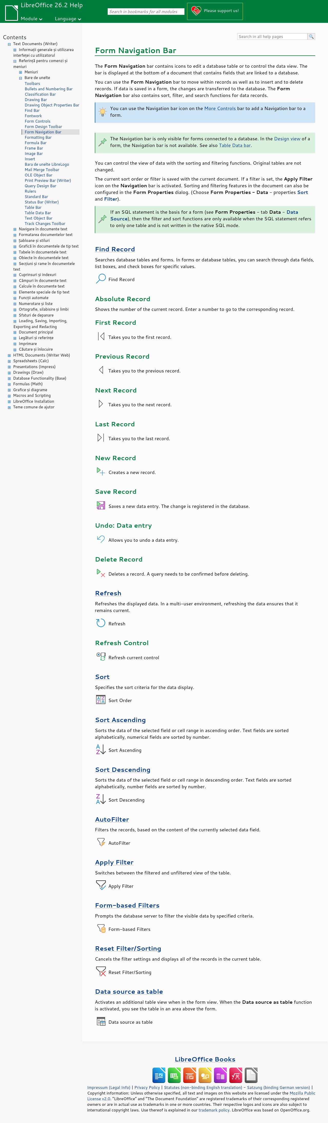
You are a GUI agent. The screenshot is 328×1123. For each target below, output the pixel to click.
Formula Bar (35, 142)
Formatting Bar (38, 137)
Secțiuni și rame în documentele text (44, 266)
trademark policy (214, 1110)
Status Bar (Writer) (42, 202)
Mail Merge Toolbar (42, 169)
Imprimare (28, 343)
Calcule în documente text (42, 286)
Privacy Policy (147, 1087)
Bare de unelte (37, 77)
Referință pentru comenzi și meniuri (40, 63)
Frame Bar (34, 148)
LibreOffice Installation (33, 401)
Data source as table (129, 991)
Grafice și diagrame (30, 389)
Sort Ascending (120, 719)
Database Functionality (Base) (39, 378)
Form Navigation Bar (43, 132)
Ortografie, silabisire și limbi (44, 309)
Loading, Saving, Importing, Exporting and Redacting (40, 323)
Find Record (115, 248)
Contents (14, 37)
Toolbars (32, 83)
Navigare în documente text (43, 229)
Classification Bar (40, 94)
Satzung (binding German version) (278, 1087)
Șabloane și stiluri (34, 240)
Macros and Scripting (32, 395)
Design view (287, 138)
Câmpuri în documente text (43, 280)
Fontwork (33, 116)
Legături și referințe (36, 337)
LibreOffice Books (205, 1059)
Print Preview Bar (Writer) (48, 180)
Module (28, 18)
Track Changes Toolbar (45, 223)
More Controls (220, 108)
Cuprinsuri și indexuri (37, 274)
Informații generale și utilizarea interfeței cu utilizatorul (43, 52)
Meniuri (31, 72)
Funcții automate (33, 297)
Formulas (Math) (28, 384)
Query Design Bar (40, 186)
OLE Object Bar (38, 175)
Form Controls (37, 121)
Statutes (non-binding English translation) (203, 1087)
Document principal (36, 332)
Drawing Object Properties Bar (52, 105)
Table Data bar (235, 145)
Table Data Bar (38, 212)
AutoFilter (112, 819)
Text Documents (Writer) (35, 43)
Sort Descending (122, 769)
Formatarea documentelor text (46, 234)
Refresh (108, 592)
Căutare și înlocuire (36, 349)
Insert (30, 159)
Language (65, 18)
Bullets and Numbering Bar (49, 89)
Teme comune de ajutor (34, 407)
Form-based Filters (127, 905)
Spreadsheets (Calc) (31, 360)
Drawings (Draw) (28, 372)
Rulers (30, 191)
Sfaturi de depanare (36, 315)
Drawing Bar (36, 99)
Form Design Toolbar (43, 126)
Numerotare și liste (36, 303)
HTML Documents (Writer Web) (41, 355)
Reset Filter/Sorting (128, 948)
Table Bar (33, 207)
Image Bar (34, 153)
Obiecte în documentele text (44, 257)
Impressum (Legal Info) (108, 1087)
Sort (102, 676)
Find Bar (32, 110)
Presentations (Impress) (34, 366)
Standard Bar (36, 196)
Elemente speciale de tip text (44, 292)
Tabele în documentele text (42, 252)
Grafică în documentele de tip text (49, 246)
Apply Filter (114, 862)
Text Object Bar (39, 218)
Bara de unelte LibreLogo (47, 164)
